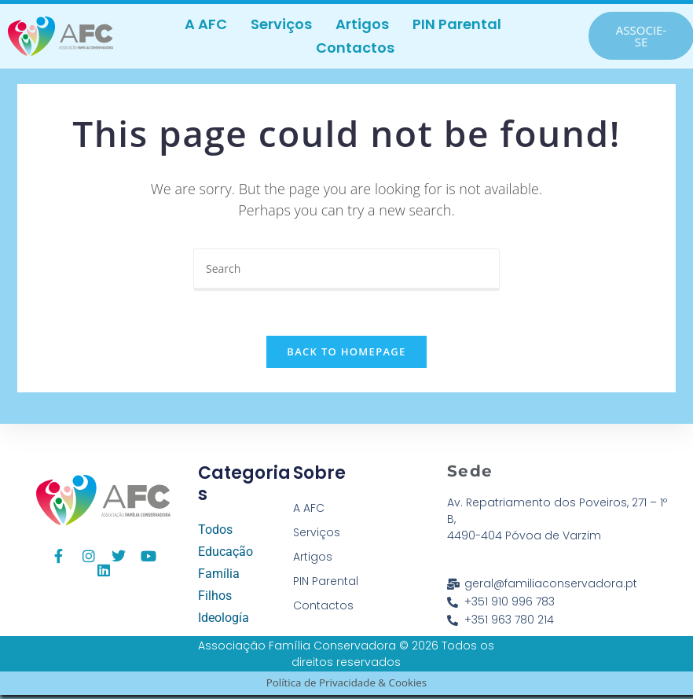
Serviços (281, 24)
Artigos (362, 24)
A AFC (206, 24)
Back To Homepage (346, 355)
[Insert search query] (346, 269)
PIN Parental (456, 24)
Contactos (355, 47)
